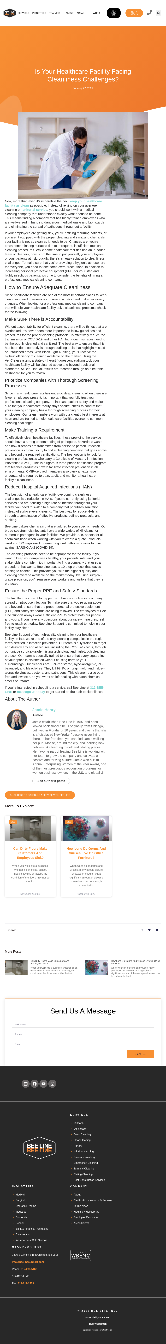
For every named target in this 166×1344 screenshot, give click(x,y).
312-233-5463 (29, 1269)
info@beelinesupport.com (28, 1262)
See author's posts (51, 781)
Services (23, 16)
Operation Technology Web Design (97, 1330)
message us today (31, 692)
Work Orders (98, 16)
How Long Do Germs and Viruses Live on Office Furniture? (86, 853)
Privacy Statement (97, 1324)
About (69, 16)
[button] (158, 13)
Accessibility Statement (97, 1317)
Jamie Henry (44, 710)
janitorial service (34, 209)
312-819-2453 (26, 1283)
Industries (39, 16)
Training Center (54, 16)
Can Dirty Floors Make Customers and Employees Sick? (30, 853)
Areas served (83, 16)
